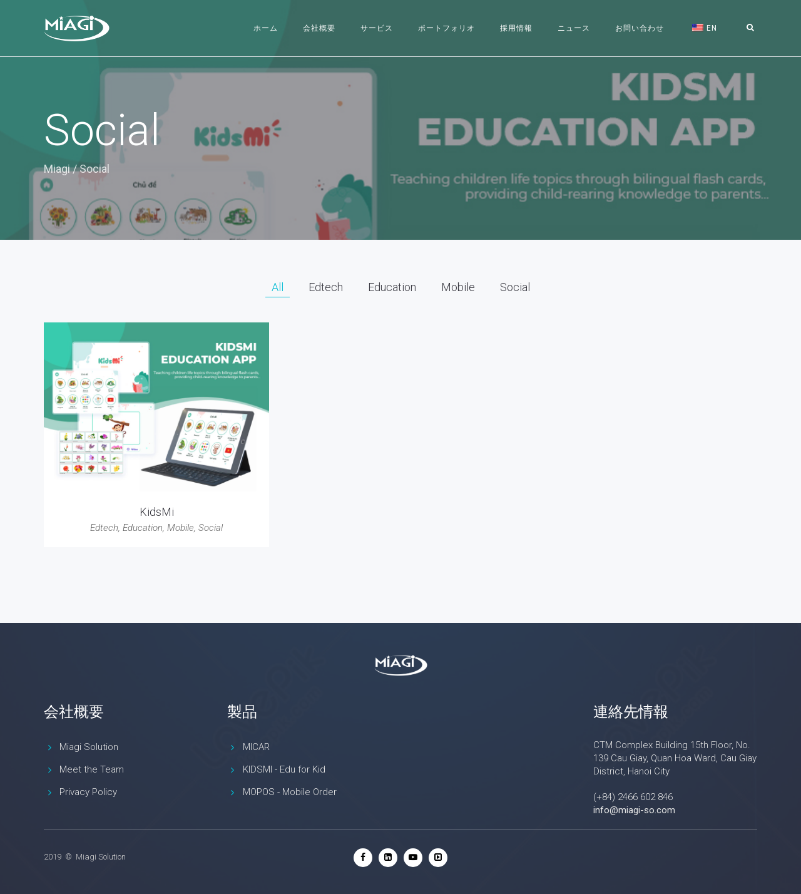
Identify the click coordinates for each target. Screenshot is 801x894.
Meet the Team (91, 769)
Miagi (57, 168)
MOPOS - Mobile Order (290, 792)
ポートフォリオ (446, 28)
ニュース (574, 28)
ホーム (265, 28)
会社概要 (319, 28)
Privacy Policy (88, 792)
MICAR (256, 747)
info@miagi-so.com (634, 810)
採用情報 (516, 28)
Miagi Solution (88, 747)
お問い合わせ (639, 28)
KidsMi (157, 511)
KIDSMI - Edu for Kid (284, 769)
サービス (376, 28)
